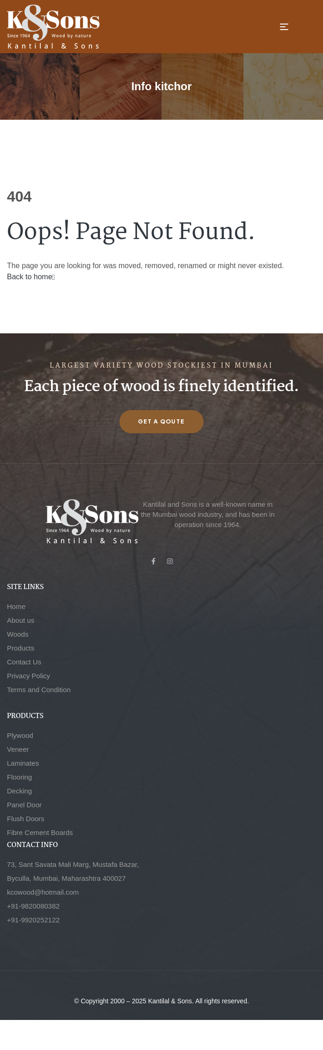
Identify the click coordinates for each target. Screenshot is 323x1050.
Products (20, 648)
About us (20, 620)
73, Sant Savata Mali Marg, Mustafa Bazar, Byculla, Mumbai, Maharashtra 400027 (73, 871)
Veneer (18, 749)
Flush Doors (25, 819)
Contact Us (24, 662)
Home (16, 606)
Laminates (23, 763)
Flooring (19, 777)
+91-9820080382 (33, 906)
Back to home (31, 277)
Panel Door (24, 805)
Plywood (20, 735)
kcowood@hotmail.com (43, 892)
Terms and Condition (39, 690)
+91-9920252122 (33, 920)
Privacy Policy (28, 676)
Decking (19, 791)
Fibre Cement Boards (40, 832)
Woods (17, 634)
